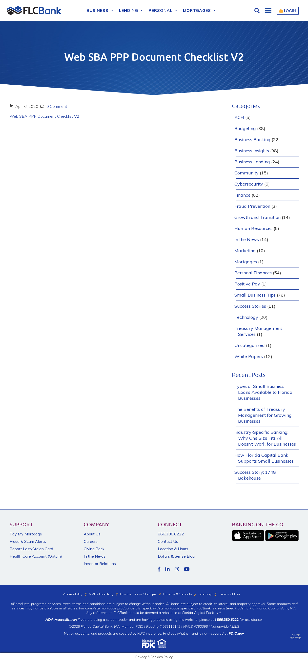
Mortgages (200, 10)
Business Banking (252, 139)
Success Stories (250, 306)
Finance (242, 195)
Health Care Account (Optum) (36, 556)
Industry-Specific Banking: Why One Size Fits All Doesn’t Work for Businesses (265, 438)
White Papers (248, 356)
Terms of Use (229, 594)
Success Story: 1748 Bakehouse (255, 475)
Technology (246, 317)
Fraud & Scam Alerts (28, 541)
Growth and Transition (257, 217)
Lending (131, 10)
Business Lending (252, 162)
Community (246, 173)
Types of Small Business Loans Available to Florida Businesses (263, 392)
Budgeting (245, 128)
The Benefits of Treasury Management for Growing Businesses (263, 415)
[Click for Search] (257, 11)
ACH (239, 117)
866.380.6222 (171, 533)
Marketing (245, 250)
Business (100, 10)
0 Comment (56, 106)
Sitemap (205, 594)
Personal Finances (253, 273)
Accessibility (72, 594)
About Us (92, 533)
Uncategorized (249, 345)
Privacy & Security (177, 594)
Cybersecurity (248, 184)
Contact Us (168, 541)
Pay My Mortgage (26, 533)
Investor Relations (100, 563)
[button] (268, 11)
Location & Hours (173, 548)
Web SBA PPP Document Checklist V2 (44, 116)
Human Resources (253, 228)
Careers (91, 541)
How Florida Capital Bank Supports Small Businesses (264, 458)
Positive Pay (247, 284)
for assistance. (240, 619)
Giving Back (94, 548)
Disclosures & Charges (138, 594)
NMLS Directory (101, 594)
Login (287, 10)
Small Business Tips (255, 295)
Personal (163, 10)
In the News (246, 239)
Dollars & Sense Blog (176, 556)
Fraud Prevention (252, 206)
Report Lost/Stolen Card (31, 548)
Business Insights (251, 150)
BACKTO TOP (295, 633)
